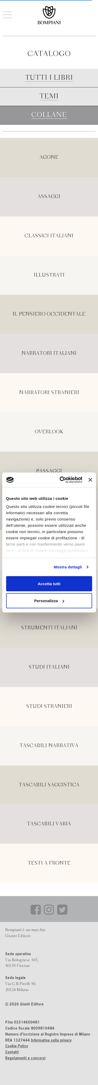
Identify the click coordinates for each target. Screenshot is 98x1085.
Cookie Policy (16, 1046)
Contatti (12, 1052)
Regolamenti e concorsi (25, 1058)
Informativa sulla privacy (51, 1041)
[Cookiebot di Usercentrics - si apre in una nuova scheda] (61, 480)
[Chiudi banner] (90, 480)
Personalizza (49, 601)
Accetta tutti (49, 583)
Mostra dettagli (68, 567)
